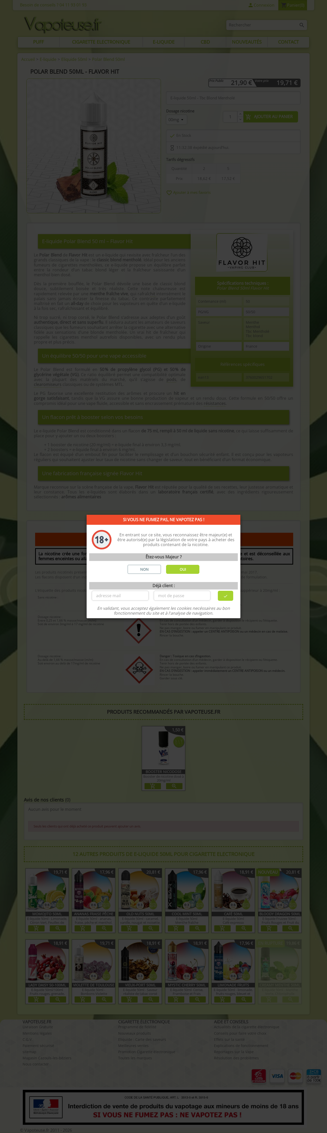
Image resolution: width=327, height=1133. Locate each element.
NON (144, 569)
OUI (183, 569)
